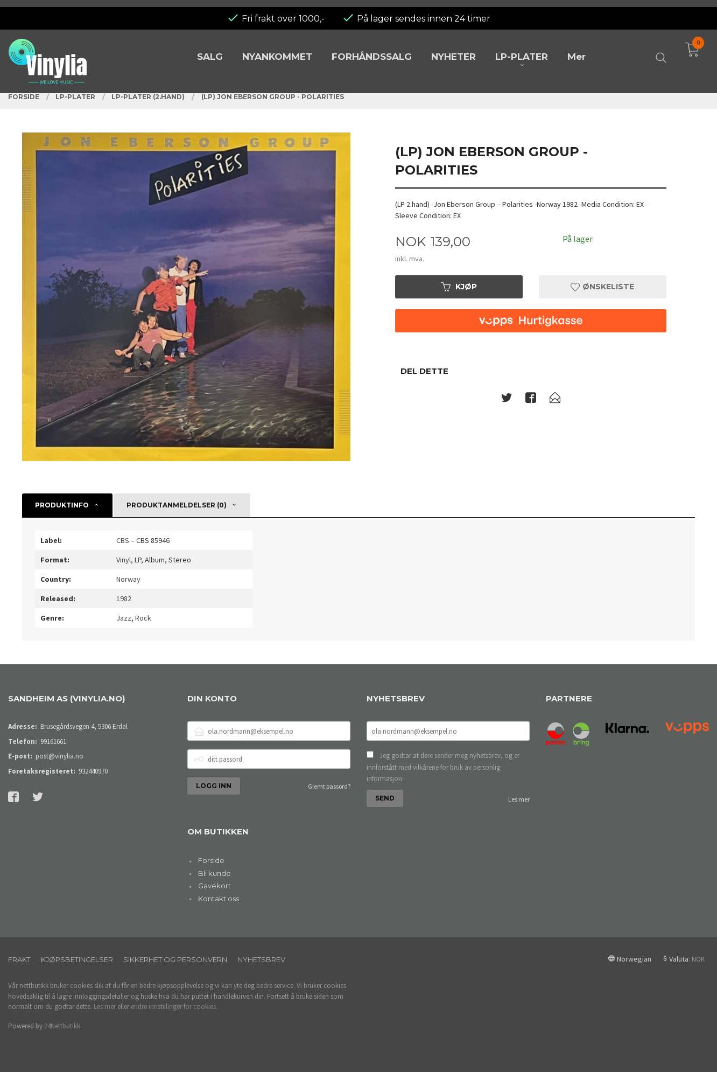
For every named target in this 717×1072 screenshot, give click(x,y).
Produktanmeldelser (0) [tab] (176, 505)
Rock (143, 618)
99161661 (53, 741)
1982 (123, 598)
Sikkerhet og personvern (175, 959)
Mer (576, 49)
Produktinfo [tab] (62, 505)
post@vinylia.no (59, 756)
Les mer (519, 799)
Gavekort (214, 885)
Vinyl (123, 560)
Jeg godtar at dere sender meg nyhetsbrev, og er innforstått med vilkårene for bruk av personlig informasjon (443, 767)
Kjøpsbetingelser (77, 959)
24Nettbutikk (62, 1026)
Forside (211, 860)
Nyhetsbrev (261, 959)
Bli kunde (214, 873)
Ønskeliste (602, 286)
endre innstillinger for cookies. (174, 1006)
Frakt (19, 959)
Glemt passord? (329, 786)
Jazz (123, 618)
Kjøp (459, 286)
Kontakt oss (218, 898)
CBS (122, 540)
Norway (128, 579)
